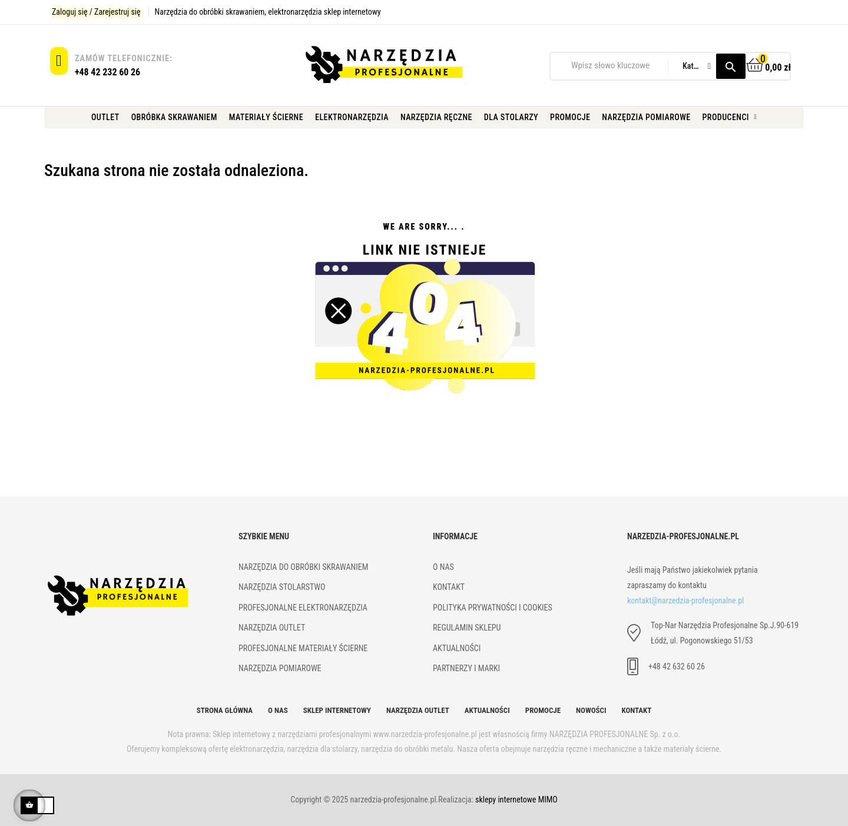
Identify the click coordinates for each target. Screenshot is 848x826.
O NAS (443, 567)
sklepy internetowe (505, 799)
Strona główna (225, 710)
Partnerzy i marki (466, 668)
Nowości (591, 710)
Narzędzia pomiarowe (280, 668)
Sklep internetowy (337, 710)
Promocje (543, 710)
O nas (278, 710)
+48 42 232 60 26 (107, 72)
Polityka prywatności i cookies (492, 607)
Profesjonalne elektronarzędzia (302, 607)
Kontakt (636, 710)
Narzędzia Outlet (417, 710)
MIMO (548, 799)
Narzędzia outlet (271, 627)
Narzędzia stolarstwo (281, 587)
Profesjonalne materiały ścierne (302, 648)
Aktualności (457, 648)
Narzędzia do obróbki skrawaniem (303, 567)
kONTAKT (449, 587)
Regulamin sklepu (467, 627)
